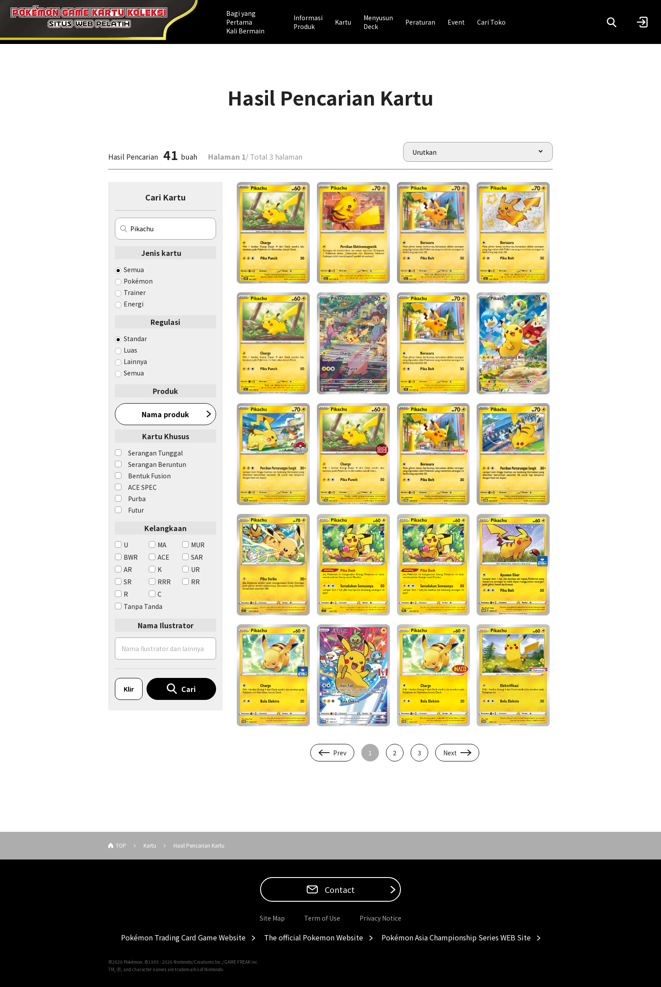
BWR (131, 557)
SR (128, 581)
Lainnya (135, 361)
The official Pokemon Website (313, 937)
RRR (164, 581)
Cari (188, 689)
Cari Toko (491, 22)
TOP (121, 845)
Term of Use (322, 918)
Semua (134, 269)
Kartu (343, 22)
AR (128, 569)
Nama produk (165, 414)
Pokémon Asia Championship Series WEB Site (456, 937)
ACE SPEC (142, 487)
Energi (133, 303)
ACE (163, 557)
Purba (137, 498)
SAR (197, 557)
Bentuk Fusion (149, 475)
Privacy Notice (380, 918)
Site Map (272, 918)
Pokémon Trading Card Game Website (183, 937)
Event (456, 22)
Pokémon (138, 281)
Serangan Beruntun (157, 464)
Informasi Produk (308, 22)
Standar (135, 338)
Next (450, 752)
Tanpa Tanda (143, 606)
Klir (129, 689)
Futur (136, 510)
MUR (198, 544)
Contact (339, 889)
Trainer (135, 292)
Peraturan (420, 22)
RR (195, 581)
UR (195, 569)
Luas (130, 350)
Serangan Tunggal (155, 452)
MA (162, 544)
